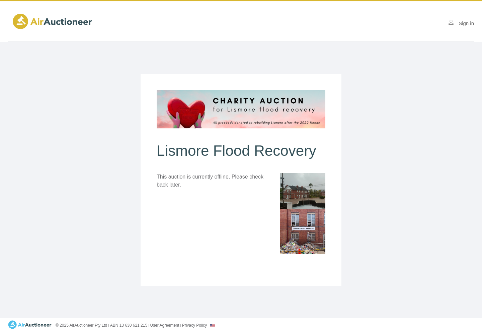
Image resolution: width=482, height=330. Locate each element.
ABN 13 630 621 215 (128, 325)
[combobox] (212, 325)
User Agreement (164, 325)
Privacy (194, 325)
